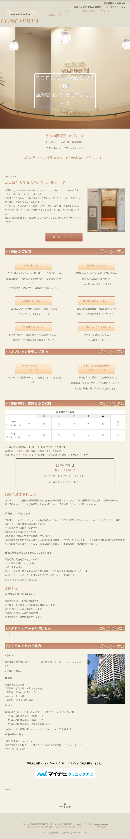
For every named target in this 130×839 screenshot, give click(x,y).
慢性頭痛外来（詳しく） (34, 327)
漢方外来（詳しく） (96, 265)
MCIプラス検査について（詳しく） (33, 367)
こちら (19, 455)
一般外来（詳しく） (33, 265)
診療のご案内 (88, 11)
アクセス (105, 11)
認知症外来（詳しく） (34, 301)
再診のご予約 (55, 15)
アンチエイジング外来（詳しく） (96, 327)
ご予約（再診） (67, 827)
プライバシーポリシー (88, 827)
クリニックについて (59, 11)
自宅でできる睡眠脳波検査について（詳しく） (96, 367)
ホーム (25, 827)
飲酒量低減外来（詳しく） (96, 301)
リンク (76, 827)
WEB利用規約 (101, 827)
